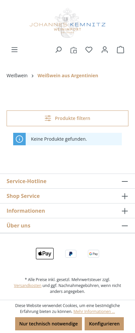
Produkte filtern (67, 118)
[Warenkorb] (120, 49)
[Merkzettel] (89, 49)
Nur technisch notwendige (48, 324)
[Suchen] (58, 49)
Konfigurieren (104, 324)
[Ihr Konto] (105, 49)
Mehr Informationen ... (94, 311)
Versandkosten (27, 285)
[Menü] (14, 49)
